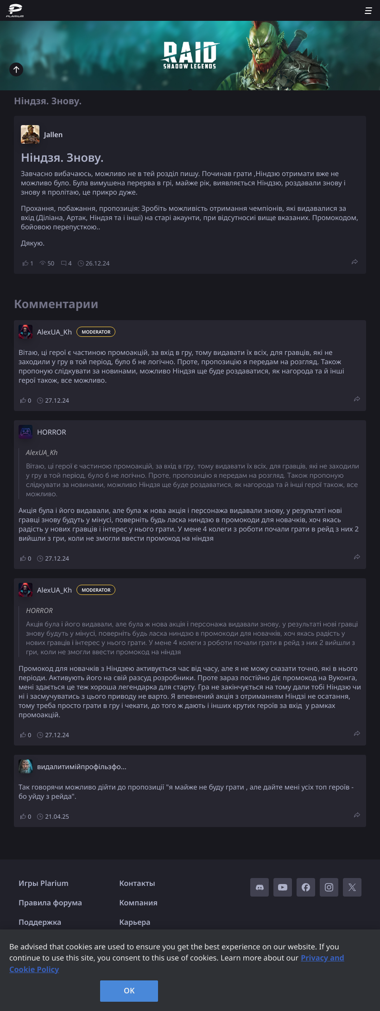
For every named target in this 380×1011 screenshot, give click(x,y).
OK (129, 991)
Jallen (53, 134)
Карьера (134, 922)
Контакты (137, 883)
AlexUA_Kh (54, 332)
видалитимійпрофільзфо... (82, 766)
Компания (138, 902)
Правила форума (50, 902)
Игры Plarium (44, 883)
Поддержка (40, 922)
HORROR (51, 432)
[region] (190, 970)
